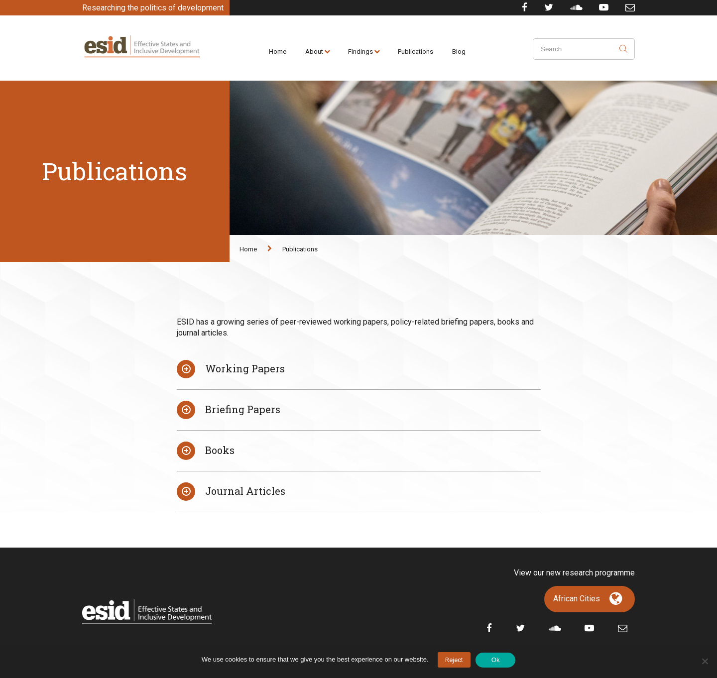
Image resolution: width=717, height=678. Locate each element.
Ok (495, 660)
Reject (454, 660)
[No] (705, 661)
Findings (360, 51)
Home (277, 51)
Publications (415, 51)
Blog (459, 51)
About (314, 51)
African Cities (576, 598)
